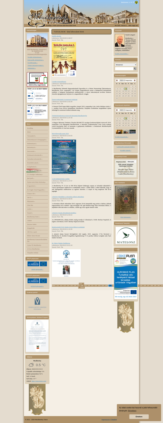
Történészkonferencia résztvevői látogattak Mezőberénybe (69, 116)
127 (113, 285)
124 (102, 285)
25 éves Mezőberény (33, 249)
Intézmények (31, 147)
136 (145, 285)
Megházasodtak (121, 162)
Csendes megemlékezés (59, 81)
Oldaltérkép (115, 419)
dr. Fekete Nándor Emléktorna (61, 243)
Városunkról (31, 136)
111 (57, 285)
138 (151, 285)
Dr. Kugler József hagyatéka (36, 190)
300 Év (30, 197)
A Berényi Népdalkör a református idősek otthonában (68, 197)
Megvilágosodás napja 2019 (60, 133)
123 (99, 285)
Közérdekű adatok (33, 163)
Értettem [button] (139, 417)
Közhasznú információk (35, 155)
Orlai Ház (30, 205)
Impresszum (106, 419)
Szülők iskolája (56, 36)
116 (75, 285)
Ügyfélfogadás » (32, 63)
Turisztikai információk (34, 159)
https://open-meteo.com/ (39, 381)
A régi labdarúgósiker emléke (61, 179)
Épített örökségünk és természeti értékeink (64, 99)
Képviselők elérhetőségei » (36, 60)
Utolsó (82, 287)
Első (80, 284)
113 (64, 285)
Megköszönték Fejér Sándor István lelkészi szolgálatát (68, 227)
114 (68, 285)
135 (141, 285)
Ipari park (30, 178)
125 (106, 285)
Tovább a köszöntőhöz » (121, 54)
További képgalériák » (121, 137)
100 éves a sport (32, 232)
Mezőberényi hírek (33, 217)
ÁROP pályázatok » (37, 269)
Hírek (29, 132)
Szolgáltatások (32, 167)
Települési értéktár (32, 253)
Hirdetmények (32, 143)
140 (158, 285)
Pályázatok (31, 201)
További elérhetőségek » (35, 57)
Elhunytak (131, 161)
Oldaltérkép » (32, 68)
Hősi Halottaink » (125, 217)
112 (61, 285)
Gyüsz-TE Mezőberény (34, 245)
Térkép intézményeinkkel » (36, 65)
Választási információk (34, 170)
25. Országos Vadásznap (35, 174)
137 (148, 285)
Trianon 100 (31, 193)
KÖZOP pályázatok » (37, 286)
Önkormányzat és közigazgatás (37, 140)
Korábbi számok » (125, 150)
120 (89, 285)
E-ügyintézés (31, 186)
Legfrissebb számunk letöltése (126, 147)
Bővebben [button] (132, 411)
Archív (30, 209)
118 (82, 285)
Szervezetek (31, 151)
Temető (30, 213)
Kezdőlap (49, 25)
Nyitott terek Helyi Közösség (36, 182)
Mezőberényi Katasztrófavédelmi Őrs (37, 240)
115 (71, 285)
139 (155, 285)
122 (96, 285)
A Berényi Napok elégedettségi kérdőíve (64, 213)
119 (85, 285)
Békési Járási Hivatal (33, 236)
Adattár (29, 220)
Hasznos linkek (31, 224)
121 (92, 285)
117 (78, 285)
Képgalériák (31, 228)
